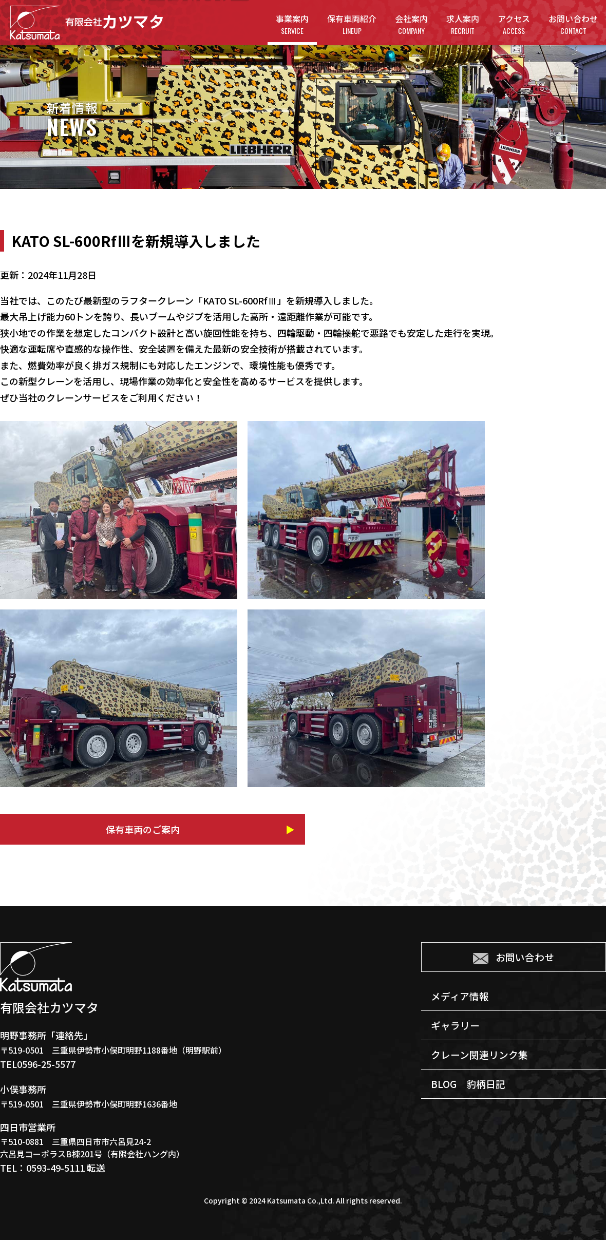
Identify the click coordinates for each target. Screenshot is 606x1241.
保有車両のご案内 (98, 829)
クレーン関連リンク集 (482, 1063)
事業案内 (292, 24)
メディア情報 (462, 1000)
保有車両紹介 (351, 24)
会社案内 (411, 24)
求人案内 (462, 24)
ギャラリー (457, 1031)
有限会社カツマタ (86, 23)
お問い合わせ (573, 24)
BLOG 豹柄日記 (470, 1094)
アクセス (514, 24)
